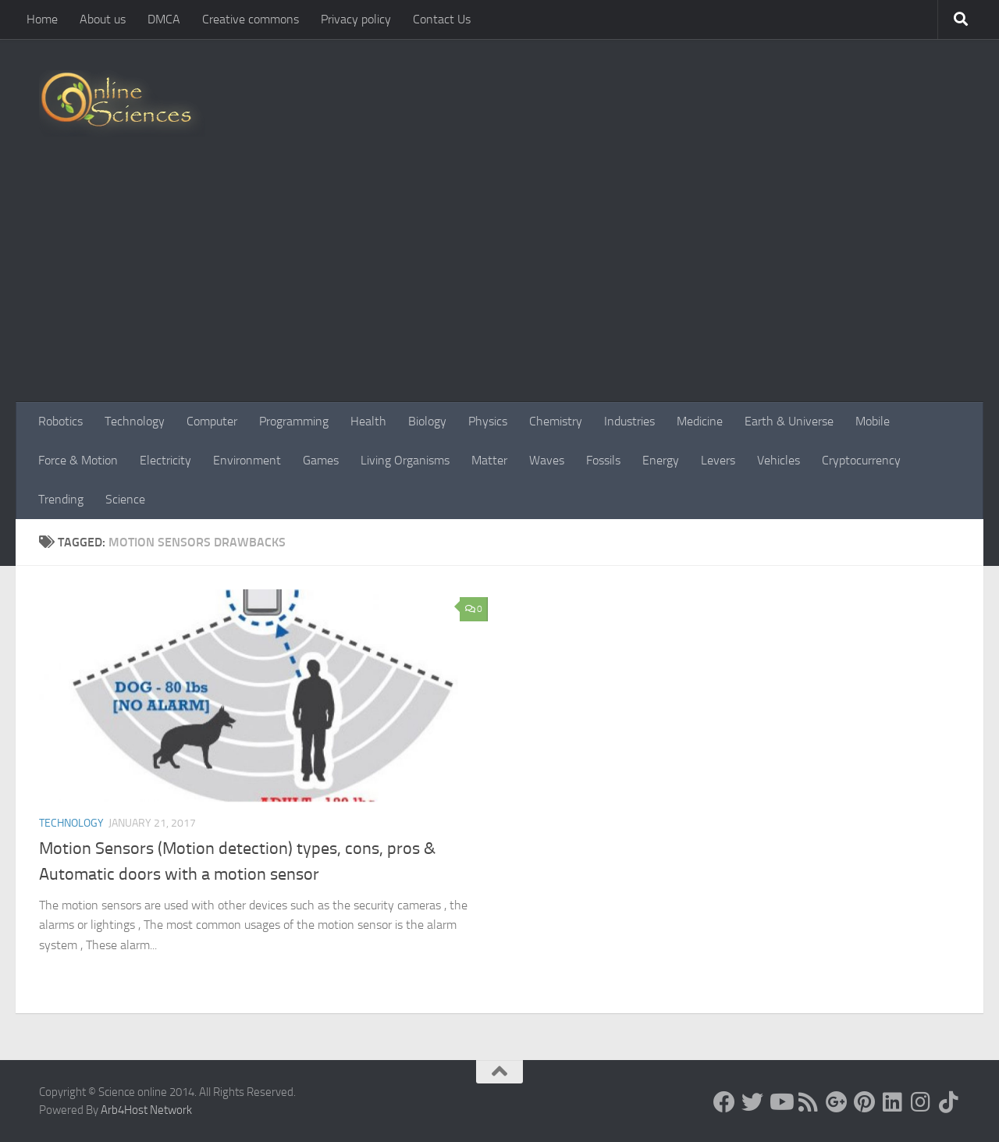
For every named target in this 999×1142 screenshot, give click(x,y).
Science (125, 499)
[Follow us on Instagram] (921, 1102)
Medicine (700, 421)
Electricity (165, 460)
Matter (489, 460)
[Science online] (724, 1102)
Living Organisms (405, 460)
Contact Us (442, 19)
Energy (660, 460)
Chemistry (555, 421)
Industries (629, 421)
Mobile (872, 421)
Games (321, 460)
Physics (487, 421)
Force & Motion (78, 460)
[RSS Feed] (808, 1102)
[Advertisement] (499, 285)
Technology (135, 421)
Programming (294, 421)
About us (103, 19)
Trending (61, 499)
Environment (247, 460)
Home (42, 19)
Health (368, 421)
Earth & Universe (789, 421)
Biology (427, 421)
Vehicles (778, 460)
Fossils (603, 460)
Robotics (60, 421)
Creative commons (250, 19)
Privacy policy (356, 19)
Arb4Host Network (146, 1110)
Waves (546, 460)
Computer (212, 421)
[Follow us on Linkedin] (893, 1102)
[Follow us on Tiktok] (949, 1102)
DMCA (164, 19)
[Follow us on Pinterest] (865, 1102)
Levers (718, 460)
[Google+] (837, 1102)
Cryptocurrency (861, 460)
